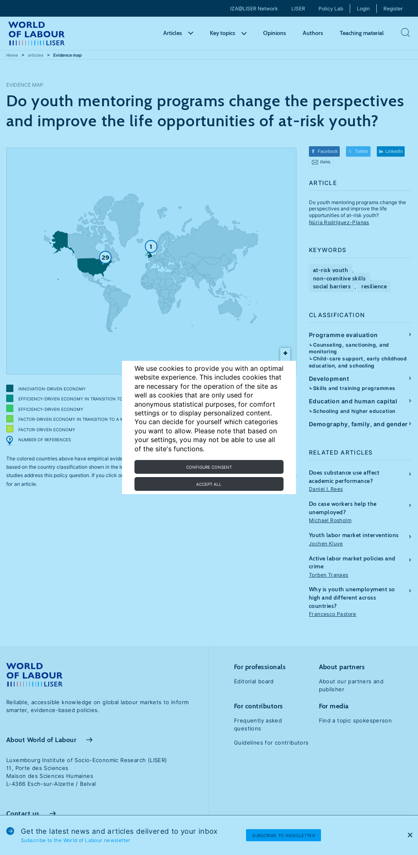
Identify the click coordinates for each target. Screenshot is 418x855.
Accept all (208, 484)
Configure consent (209, 467)
